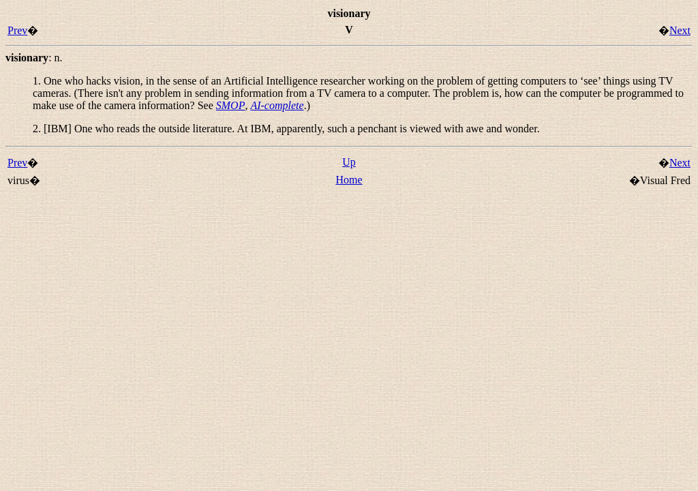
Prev (17, 30)
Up (349, 162)
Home (348, 179)
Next (680, 30)
